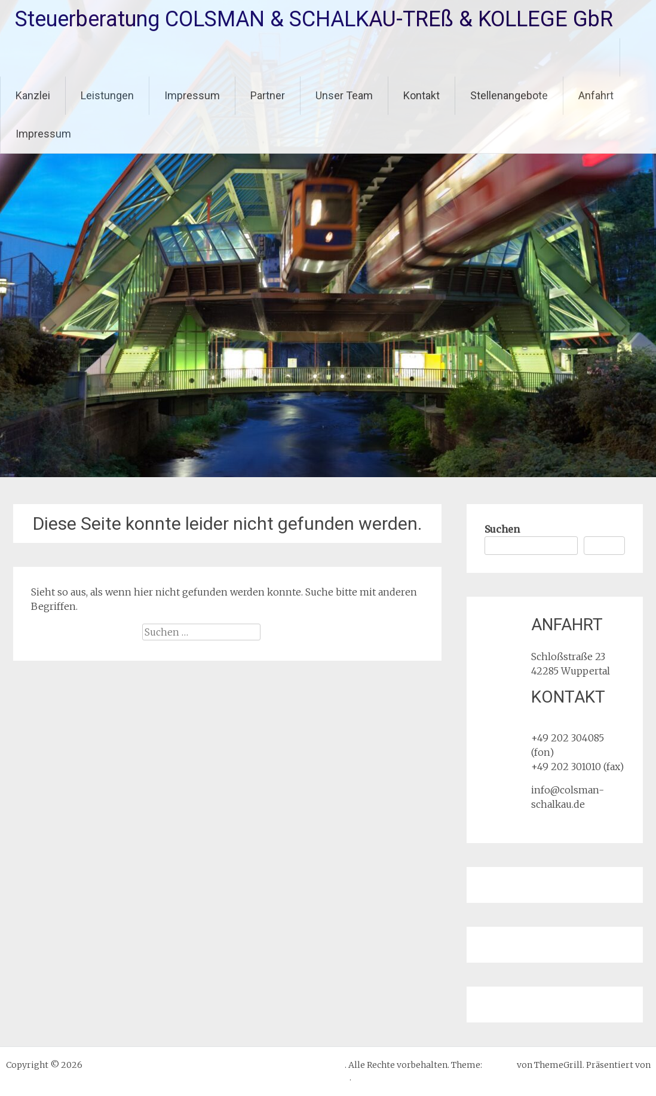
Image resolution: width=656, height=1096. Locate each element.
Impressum (192, 95)
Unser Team (344, 95)
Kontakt (421, 95)
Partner (267, 95)
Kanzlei (33, 95)
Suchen (502, 529)
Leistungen (107, 95)
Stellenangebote (509, 95)
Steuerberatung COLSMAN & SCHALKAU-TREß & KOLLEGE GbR (314, 19)
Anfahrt (596, 95)
